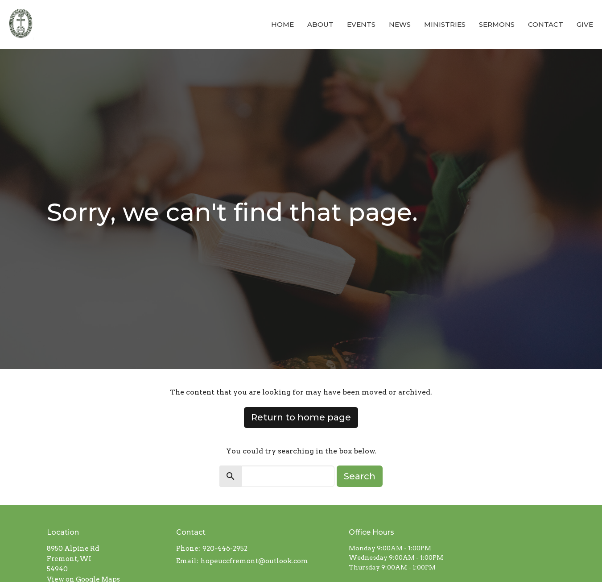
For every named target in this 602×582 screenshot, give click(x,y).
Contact (545, 24)
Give (585, 24)
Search (359, 476)
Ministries (445, 24)
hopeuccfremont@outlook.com (254, 561)
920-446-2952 (224, 549)
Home (282, 24)
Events (361, 24)
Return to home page (301, 417)
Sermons (497, 24)
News (400, 24)
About (320, 24)
